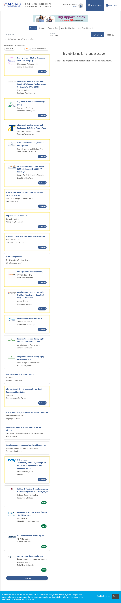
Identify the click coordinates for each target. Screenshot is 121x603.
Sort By (8, 49)
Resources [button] (44, 7)
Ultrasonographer (14, 256)
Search (33, 28)
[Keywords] (26, 34)
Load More (27, 578)
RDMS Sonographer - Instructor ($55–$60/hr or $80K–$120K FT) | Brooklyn (30, 169)
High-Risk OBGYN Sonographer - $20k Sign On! (25, 236)
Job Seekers (95, 5)
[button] (110, 34)
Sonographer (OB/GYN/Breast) (30, 271)
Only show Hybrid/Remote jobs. (21, 39)
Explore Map (53, 28)
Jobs (34, 4)
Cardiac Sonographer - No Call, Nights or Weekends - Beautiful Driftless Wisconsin (30, 295)
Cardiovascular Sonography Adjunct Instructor (26, 445)
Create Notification (39, 49)
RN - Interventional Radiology (30, 556)
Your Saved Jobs (84, 28)
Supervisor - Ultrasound (16, 215)
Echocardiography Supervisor (29, 318)
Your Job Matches (68, 28)
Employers (112, 5)
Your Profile (31, 7)
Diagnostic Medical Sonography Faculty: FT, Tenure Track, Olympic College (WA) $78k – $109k (31, 84)
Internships (45, 4)
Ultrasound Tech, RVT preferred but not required (27, 412)
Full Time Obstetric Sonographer (20, 374)
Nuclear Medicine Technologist (30, 535)
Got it (115, 596)
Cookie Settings (103, 596)
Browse (42, 28)
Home (27, 4)
